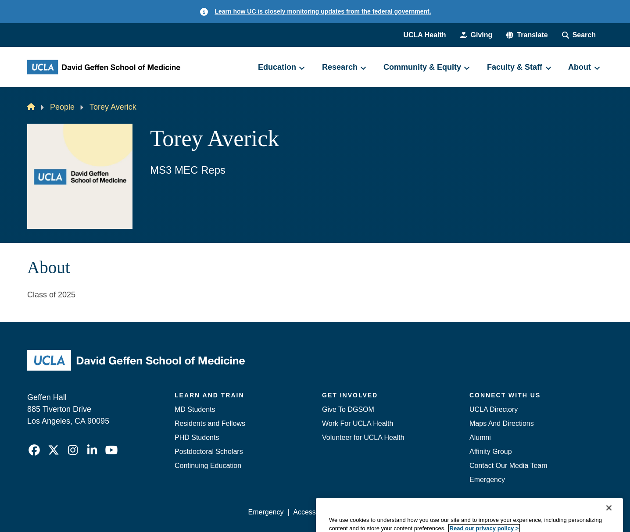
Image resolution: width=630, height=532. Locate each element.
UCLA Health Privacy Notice (458, 512)
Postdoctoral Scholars (209, 451)
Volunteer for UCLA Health (363, 437)
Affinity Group (490, 451)
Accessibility (312, 512)
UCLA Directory (493, 409)
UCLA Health (424, 35)
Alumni (480, 437)
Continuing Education (208, 465)
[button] (527, 35)
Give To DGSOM (348, 409)
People (62, 107)
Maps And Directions (501, 423)
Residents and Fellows (210, 423)
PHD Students (197, 437)
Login (519, 512)
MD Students (195, 409)
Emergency (487, 479)
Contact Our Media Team (508, 465)
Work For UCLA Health (357, 423)
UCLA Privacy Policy (373, 512)
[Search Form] (579, 35)
